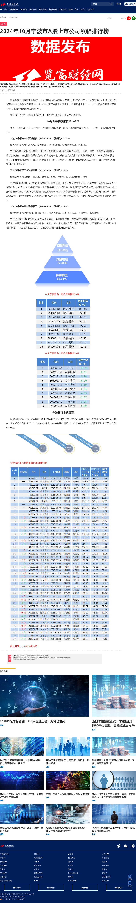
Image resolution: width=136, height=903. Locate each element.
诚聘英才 (119, 888)
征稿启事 (85, 888)
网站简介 (17, 888)
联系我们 (51, 888)
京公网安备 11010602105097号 (12, 899)
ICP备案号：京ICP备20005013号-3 (12, 896)
